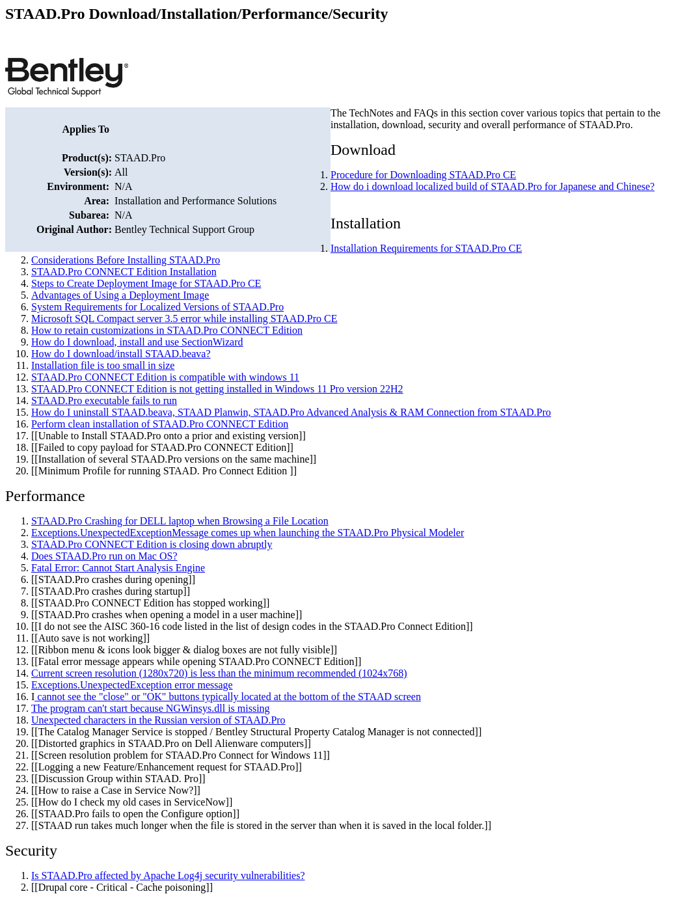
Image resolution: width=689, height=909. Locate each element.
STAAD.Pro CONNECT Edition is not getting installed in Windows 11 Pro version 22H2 (217, 388)
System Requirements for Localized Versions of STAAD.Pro (157, 306)
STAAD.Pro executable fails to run (104, 400)
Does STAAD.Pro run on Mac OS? (104, 556)
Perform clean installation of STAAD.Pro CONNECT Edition (159, 423)
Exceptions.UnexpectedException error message (132, 684)
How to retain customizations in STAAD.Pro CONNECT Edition (167, 330)
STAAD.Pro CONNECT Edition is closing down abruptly (151, 544)
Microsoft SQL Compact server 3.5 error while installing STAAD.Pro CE (184, 318)
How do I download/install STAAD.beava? (121, 353)
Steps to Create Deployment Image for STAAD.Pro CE (146, 283)
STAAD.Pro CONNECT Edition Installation (124, 271)
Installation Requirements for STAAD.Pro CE (426, 248)
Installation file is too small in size (102, 365)
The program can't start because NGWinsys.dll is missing (150, 708)
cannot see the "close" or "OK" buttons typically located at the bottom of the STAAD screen (227, 696)
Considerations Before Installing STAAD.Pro (125, 259)
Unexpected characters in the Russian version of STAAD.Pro (158, 720)
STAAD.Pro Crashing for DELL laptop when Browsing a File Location (180, 520)
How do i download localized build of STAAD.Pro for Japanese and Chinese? (493, 186)
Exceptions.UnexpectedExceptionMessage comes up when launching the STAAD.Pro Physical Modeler (247, 532)
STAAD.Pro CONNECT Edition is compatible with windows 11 (165, 377)
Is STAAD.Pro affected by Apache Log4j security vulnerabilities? (168, 875)
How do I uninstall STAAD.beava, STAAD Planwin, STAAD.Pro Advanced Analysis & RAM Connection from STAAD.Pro (291, 412)
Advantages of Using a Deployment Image (120, 295)
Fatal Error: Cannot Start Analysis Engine (118, 567)
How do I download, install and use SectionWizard (137, 341)
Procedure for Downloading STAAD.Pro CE (423, 174)
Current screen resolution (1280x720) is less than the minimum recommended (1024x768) (219, 673)
